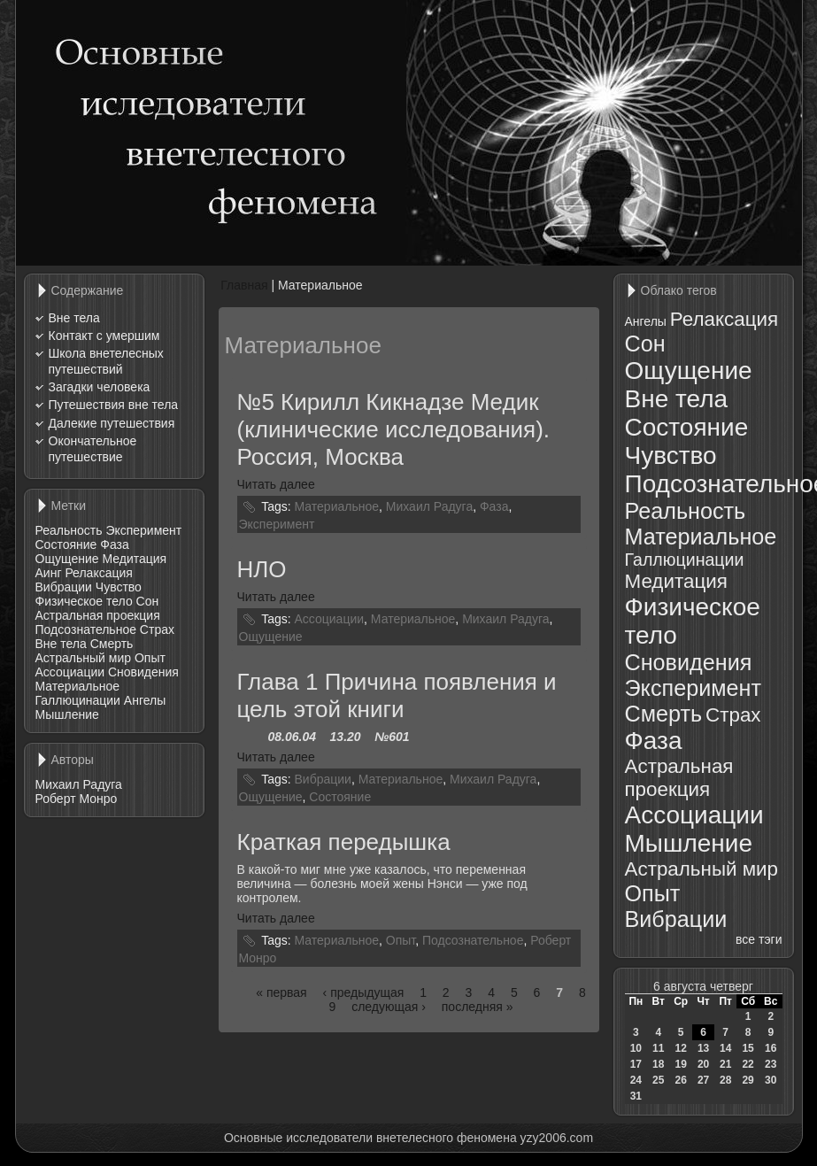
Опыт (150, 658)
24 (636, 1080)
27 (703, 1080)
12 (680, 1048)
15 (747, 1048)
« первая (281, 992)
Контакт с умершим (104, 335)
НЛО (262, 569)
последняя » (477, 1007)
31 (636, 1096)
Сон (147, 601)
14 (725, 1048)
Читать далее (276, 484)
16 (770, 1048)
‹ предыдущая (364, 992)
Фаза (114, 544)
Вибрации (63, 587)
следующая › (388, 1007)
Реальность (69, 530)
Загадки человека (99, 387)
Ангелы (145, 700)
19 (680, 1064)
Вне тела (74, 318)
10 (636, 1048)
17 (636, 1064)
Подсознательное (85, 629)
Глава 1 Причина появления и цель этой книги (397, 695)
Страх (157, 629)
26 (680, 1080)
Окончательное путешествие (93, 449)
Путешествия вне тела (114, 405)
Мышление (67, 714)
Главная (243, 285)
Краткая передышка (344, 842)
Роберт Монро (76, 798)
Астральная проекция (97, 615)
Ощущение (67, 559)
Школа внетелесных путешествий (106, 361)
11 (658, 1048)
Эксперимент (143, 530)
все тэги (759, 939)
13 (703, 1048)
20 (703, 1064)
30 (770, 1080)
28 (725, 1080)
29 (747, 1080)
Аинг (48, 573)
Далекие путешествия (112, 423)
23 (770, 1064)
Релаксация (99, 573)
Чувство (119, 587)
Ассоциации (70, 672)
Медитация (134, 559)
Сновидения (143, 672)
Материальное (77, 686)
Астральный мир (83, 658)
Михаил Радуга (78, 784)
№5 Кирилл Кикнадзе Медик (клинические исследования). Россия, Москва (394, 429)
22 (747, 1064)
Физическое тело (84, 601)
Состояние (66, 544)
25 (658, 1080)
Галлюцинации (77, 700)
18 (658, 1064)
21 (725, 1064)
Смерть (112, 644)
